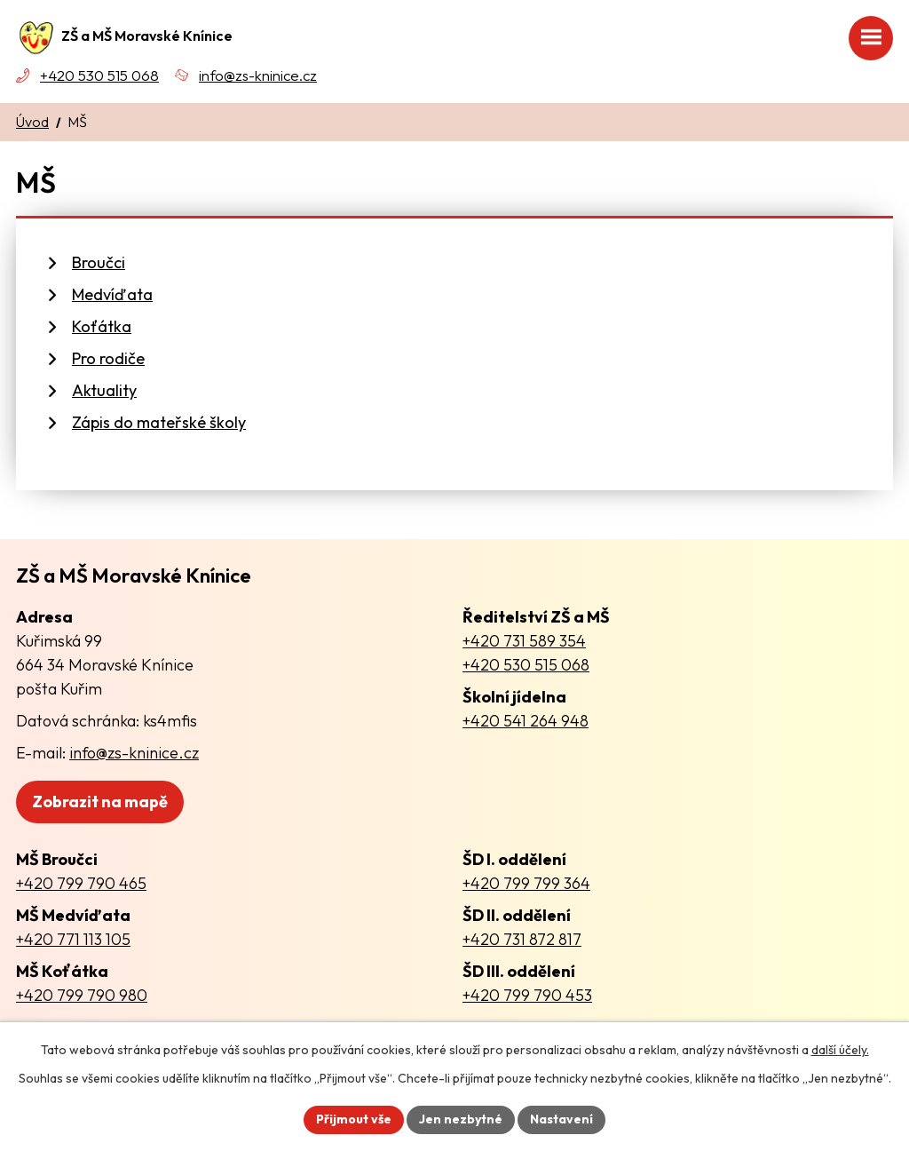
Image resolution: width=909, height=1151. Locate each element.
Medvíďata (112, 294)
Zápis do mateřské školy (159, 422)
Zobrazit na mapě (100, 801)
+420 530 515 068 (99, 75)
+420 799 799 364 (526, 883)
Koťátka (101, 326)
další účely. (840, 1050)
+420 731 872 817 (521, 939)
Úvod (32, 122)
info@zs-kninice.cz (258, 75)
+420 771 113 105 (73, 939)
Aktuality (104, 390)
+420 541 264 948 (525, 720)
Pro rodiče (108, 358)
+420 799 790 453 (527, 995)
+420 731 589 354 (524, 641)
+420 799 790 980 (81, 995)
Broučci (98, 262)
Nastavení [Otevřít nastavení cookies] (561, 1119)
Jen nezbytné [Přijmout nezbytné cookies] (460, 1119)
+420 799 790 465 (81, 883)
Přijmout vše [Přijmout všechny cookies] (353, 1119)
